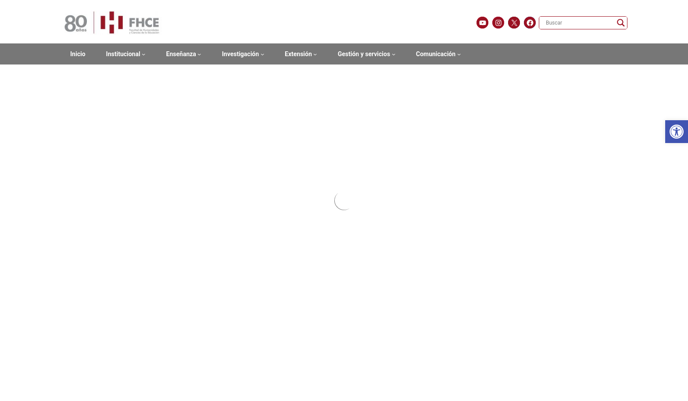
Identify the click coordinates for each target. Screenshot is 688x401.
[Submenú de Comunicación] (459, 54)
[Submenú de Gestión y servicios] (393, 54)
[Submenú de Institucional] (143, 54)
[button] (676, 131)
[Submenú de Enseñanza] (199, 54)
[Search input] (579, 23)
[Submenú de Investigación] (262, 54)
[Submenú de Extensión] (315, 54)
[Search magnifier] (621, 23)
